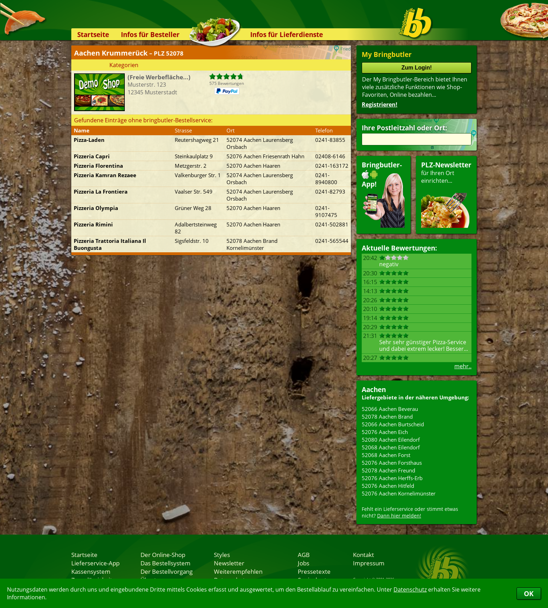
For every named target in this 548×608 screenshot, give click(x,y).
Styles (222, 554)
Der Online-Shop (162, 554)
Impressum (368, 563)
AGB (304, 554)
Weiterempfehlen (238, 571)
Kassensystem (90, 571)
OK (529, 593)
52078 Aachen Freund (388, 470)
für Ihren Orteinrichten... (446, 194)
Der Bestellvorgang (166, 571)
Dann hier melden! (399, 515)
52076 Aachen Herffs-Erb (392, 478)
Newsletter (229, 563)
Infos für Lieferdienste (286, 34)
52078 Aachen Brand (387, 416)
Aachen (374, 389)
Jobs (303, 563)
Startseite (93, 34)
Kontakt (363, 554)
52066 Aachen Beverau (390, 408)
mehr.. (462, 366)
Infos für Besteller (150, 34)
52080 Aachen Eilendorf (391, 439)
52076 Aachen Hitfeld (388, 485)
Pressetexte (314, 571)
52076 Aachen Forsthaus (392, 462)
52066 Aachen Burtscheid (393, 424)
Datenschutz (410, 589)
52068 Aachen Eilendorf (391, 447)
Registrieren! (379, 104)
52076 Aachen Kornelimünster (398, 493)
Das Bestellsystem (165, 563)
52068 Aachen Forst (386, 454)
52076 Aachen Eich (385, 431)
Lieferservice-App (95, 563)
